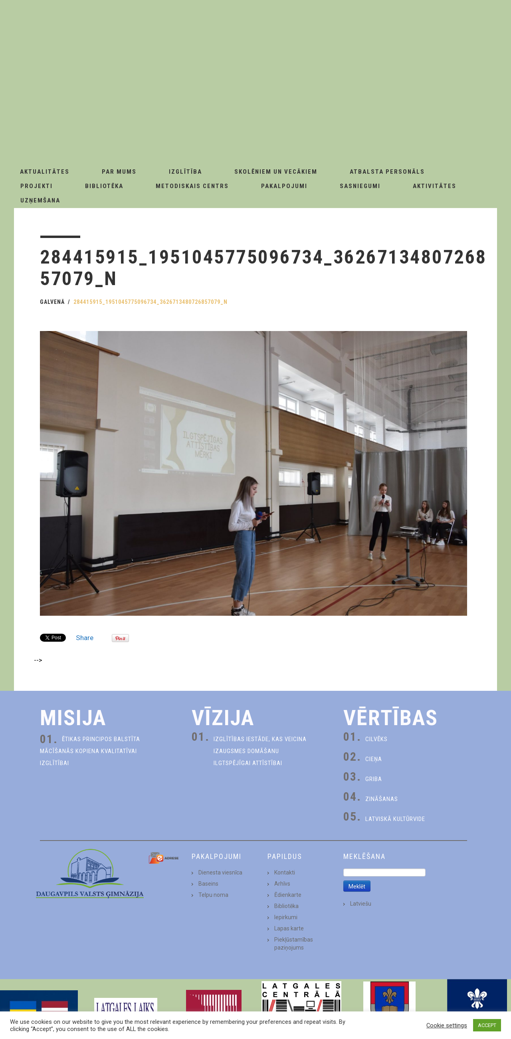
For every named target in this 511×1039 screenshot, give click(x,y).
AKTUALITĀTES (44, 171)
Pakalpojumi (284, 186)
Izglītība (185, 171)
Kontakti (284, 872)
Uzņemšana (40, 200)
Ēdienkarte (287, 895)
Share (84, 638)
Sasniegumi (360, 186)
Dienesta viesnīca (220, 872)
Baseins (208, 883)
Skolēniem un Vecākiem (275, 171)
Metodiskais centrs (192, 186)
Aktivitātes (434, 186)
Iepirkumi (285, 917)
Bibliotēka (104, 186)
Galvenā (52, 302)
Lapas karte (289, 928)
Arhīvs (282, 883)
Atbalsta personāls (387, 171)
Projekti (36, 186)
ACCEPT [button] (487, 1025)
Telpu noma (213, 895)
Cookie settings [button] (446, 1025)
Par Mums (119, 171)
